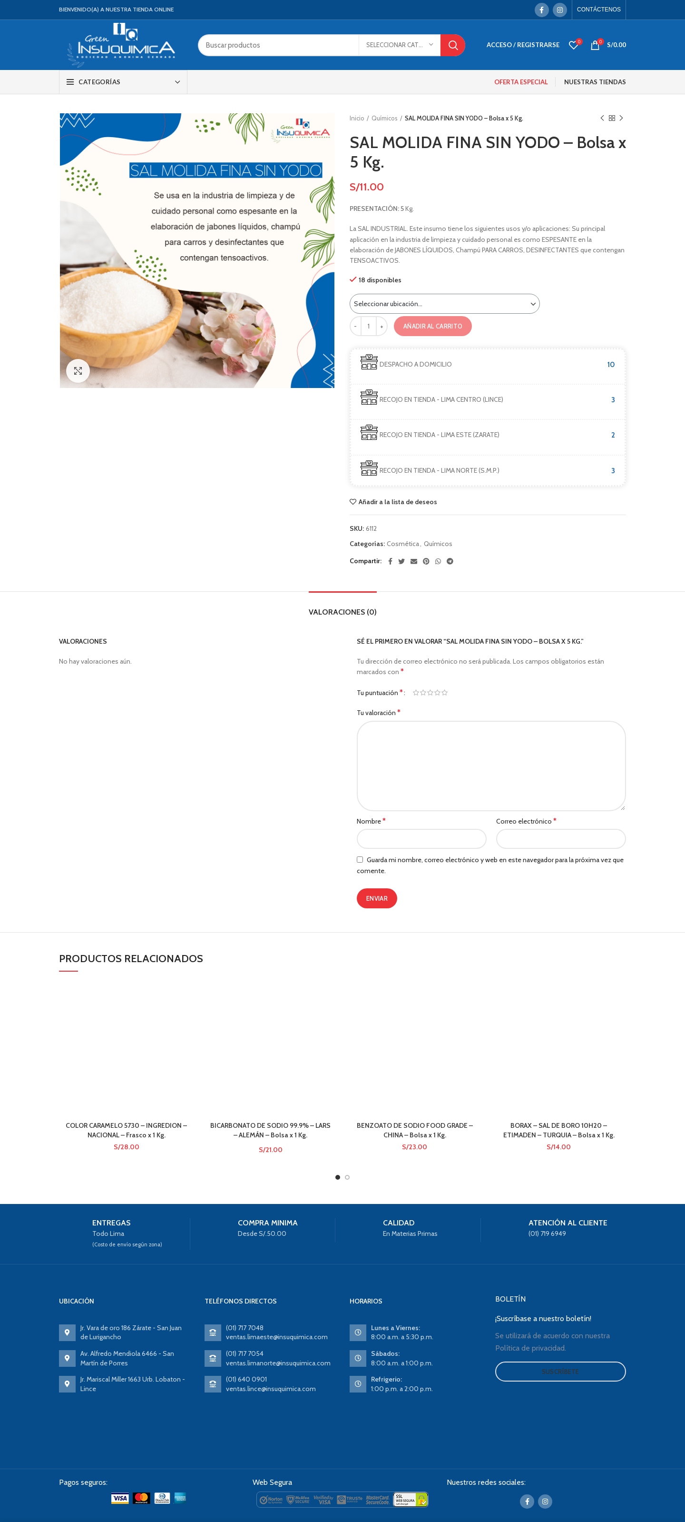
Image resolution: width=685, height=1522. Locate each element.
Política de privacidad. (530, 1339)
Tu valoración (379, 712)
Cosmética (403, 544)
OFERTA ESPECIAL (521, 82)
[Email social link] (414, 561)
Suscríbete (560, 1363)
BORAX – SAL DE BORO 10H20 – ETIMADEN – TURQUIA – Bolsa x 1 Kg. (559, 1130)
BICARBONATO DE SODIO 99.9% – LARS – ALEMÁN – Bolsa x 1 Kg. (270, 1038)
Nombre (371, 821)
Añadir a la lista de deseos (398, 501)
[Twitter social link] (401, 561)
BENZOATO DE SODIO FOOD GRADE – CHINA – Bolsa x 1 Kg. (415, 1130)
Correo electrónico (526, 821)
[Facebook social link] (542, 10)
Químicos (385, 118)
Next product (621, 118)
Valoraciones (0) (343, 612)
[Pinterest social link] (426, 561)
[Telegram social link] (450, 561)
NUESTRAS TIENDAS (595, 82)
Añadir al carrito (432, 326)
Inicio (357, 118)
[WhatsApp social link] (438, 561)
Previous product (602, 118)
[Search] (331, 45)
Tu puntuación (380, 692)
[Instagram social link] (560, 10)
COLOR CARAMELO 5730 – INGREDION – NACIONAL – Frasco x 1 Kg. (126, 1130)
